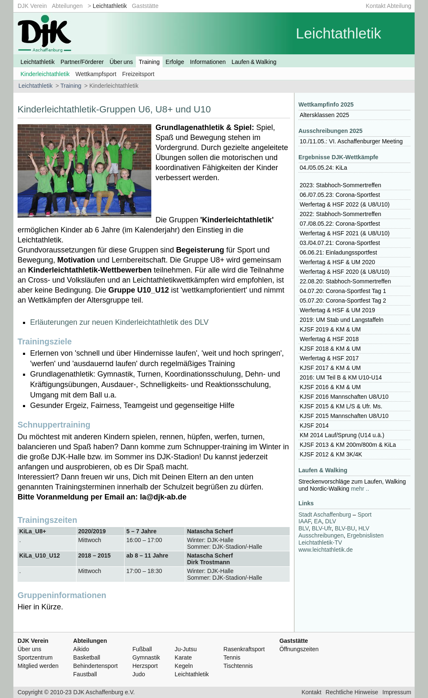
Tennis (232, 657)
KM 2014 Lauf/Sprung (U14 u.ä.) (342, 435)
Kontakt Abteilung (388, 6)
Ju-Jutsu (186, 649)
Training (149, 62)
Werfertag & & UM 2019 (337, 310)
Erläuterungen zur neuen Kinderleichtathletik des (119, 322)
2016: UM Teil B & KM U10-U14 (341, 377)
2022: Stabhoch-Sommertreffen (340, 214)
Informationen (208, 62)
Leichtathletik (110, 6)
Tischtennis (238, 665)
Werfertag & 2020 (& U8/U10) (345, 271)
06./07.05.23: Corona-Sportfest (340, 194)
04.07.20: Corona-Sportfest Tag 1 (343, 291)
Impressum (396, 692)
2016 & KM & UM (330, 387)
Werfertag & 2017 (329, 358)
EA (318, 521)
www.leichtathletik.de (325, 549)
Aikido (81, 649)
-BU (345, 528)
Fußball (142, 649)
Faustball (85, 674)
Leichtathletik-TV (320, 542)
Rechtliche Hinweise (352, 692)
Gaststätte (145, 6)
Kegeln (184, 665)
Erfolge (175, 62)
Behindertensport (95, 665)
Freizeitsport (138, 74)
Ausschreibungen (321, 535)
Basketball (86, 657)
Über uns (121, 62)
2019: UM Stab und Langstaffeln (342, 319)
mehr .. (360, 488)
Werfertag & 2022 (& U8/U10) (345, 204)
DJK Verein (32, 6)
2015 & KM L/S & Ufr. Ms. (341, 406)
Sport (364, 514)
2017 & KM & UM (330, 367)
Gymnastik (146, 657)
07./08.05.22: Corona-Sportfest (340, 223)
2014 (314, 425)
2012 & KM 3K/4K (331, 454)
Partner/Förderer (82, 62)
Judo (138, 674)
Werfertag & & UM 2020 (337, 262)
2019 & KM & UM (330, 329)
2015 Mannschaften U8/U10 (344, 416)
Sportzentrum (35, 657)
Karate (183, 657)
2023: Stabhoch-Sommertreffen (340, 185)
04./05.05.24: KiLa (323, 167)
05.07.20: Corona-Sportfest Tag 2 (343, 300)
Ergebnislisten (365, 535)
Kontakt (311, 692)
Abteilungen (67, 6)
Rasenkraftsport (244, 649)
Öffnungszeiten (298, 649)
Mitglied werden (38, 665)
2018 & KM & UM (330, 348)
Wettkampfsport (96, 74)
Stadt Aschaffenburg (324, 514)
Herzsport (145, 665)
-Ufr (321, 528)
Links (306, 503)
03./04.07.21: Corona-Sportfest (340, 242)
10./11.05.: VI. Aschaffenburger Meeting (351, 141)
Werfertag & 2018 (329, 339)
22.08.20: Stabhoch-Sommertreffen (345, 281)
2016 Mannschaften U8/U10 (344, 396)
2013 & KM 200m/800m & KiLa (348, 444)
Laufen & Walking (254, 62)
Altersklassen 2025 (324, 115)
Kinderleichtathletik (45, 74)
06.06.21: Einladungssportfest (338, 252)
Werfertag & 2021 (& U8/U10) (345, 233)
